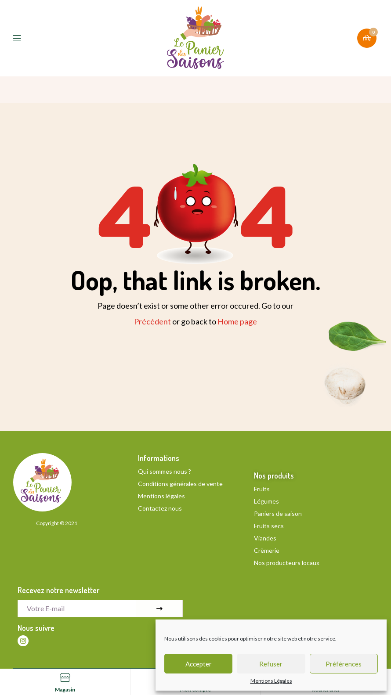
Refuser (270, 664)
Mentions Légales (271, 681)
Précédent (152, 321)
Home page (237, 321)
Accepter (198, 664)
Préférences (344, 664)
